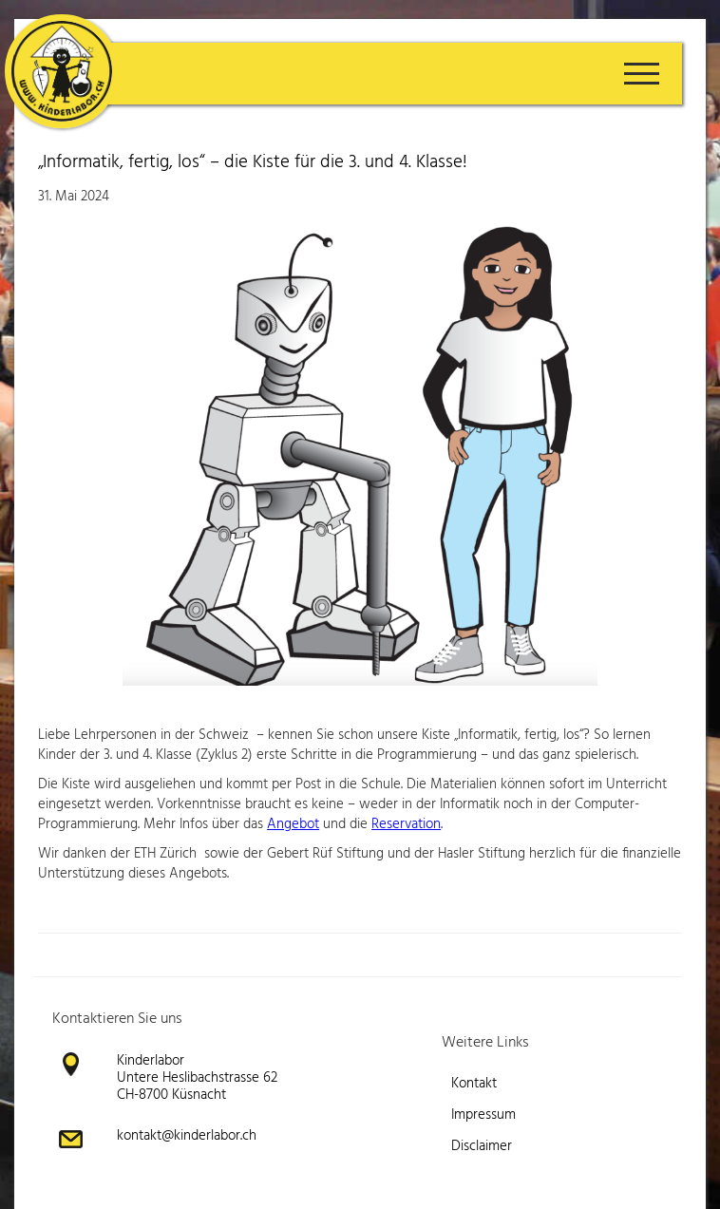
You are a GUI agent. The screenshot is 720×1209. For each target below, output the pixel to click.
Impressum (483, 1115)
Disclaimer (481, 1146)
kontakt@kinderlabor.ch (186, 1135)
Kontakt (474, 1083)
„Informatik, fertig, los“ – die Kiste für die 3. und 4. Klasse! (252, 162)
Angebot (293, 824)
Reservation (406, 824)
